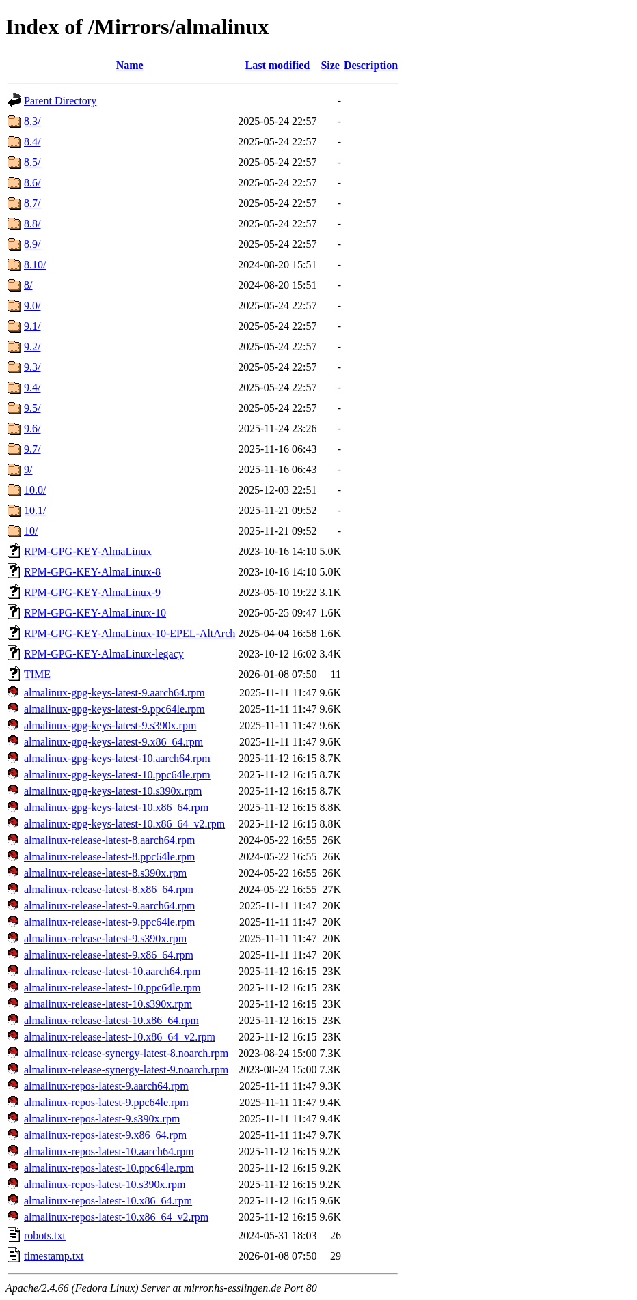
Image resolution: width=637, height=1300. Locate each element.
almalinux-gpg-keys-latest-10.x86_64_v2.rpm (124, 824)
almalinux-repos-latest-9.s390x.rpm (102, 1119)
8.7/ (32, 203)
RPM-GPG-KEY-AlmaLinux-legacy (104, 654)
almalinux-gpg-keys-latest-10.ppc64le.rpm (117, 774)
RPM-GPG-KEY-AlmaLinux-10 (95, 613)
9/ (28, 469)
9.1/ (32, 326)
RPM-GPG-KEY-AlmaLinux (88, 551)
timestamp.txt (54, 1256)
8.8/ (32, 223)
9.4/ (32, 387)
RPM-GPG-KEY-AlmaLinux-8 (92, 572)
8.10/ (35, 264)
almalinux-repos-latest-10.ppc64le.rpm (109, 1168)
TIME (37, 674)
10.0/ (35, 490)
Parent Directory (60, 101)
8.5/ (32, 162)
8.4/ (32, 141)
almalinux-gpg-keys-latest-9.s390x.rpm (110, 725)
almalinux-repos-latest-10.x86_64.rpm (108, 1200)
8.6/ (32, 182)
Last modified (277, 65)
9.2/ (32, 346)
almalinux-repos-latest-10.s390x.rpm (104, 1184)
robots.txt (45, 1235)
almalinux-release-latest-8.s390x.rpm (105, 873)
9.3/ (32, 367)
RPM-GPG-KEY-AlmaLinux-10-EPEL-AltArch (129, 633)
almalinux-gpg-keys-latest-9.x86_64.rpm (113, 742)
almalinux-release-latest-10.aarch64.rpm (112, 971)
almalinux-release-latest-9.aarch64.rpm (109, 906)
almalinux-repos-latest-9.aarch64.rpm (106, 1086)
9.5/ (32, 408)
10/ (31, 531)
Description (371, 65)
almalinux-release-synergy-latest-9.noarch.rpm (126, 1069)
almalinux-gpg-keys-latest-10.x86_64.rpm (116, 807)
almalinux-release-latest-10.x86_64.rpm (111, 1020)
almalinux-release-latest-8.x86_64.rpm (108, 889)
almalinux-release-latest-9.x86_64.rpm (108, 955)
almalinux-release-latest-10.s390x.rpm (108, 1004)
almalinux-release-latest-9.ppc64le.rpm (109, 922)
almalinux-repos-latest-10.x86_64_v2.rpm (116, 1217)
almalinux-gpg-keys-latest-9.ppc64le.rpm (114, 709)
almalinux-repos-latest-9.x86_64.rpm (105, 1135)
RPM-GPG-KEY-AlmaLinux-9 (92, 592)
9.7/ (32, 449)
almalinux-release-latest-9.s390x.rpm (105, 938)
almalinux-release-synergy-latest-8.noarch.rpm (126, 1053)
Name (130, 65)
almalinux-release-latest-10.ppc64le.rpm (112, 987)
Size (330, 65)
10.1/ (35, 510)
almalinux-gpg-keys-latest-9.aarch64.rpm (114, 692)
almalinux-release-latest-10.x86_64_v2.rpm (119, 1037)
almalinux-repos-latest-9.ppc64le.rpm (106, 1102)
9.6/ (32, 428)
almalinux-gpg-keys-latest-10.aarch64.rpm (117, 758)
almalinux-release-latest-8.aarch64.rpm (109, 840)
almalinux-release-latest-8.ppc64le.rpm (109, 856)
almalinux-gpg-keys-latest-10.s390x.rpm (113, 791)
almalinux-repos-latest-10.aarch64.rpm (109, 1151)
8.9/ (32, 244)
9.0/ (32, 305)
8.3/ (32, 121)
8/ (28, 285)
